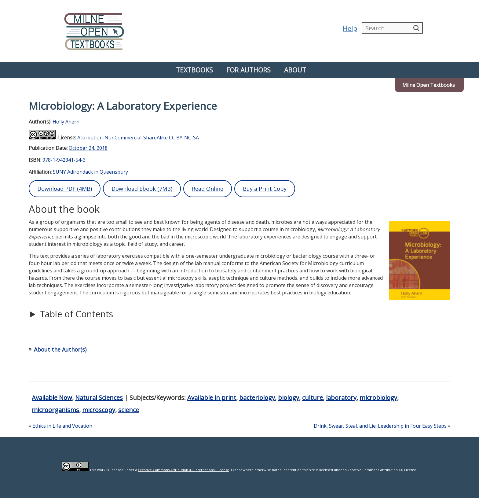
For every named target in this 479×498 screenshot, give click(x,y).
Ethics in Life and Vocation (62, 425)
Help (350, 28)
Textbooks (194, 69)
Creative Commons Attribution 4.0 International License (183, 469)
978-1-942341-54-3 (64, 160)
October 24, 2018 (88, 148)
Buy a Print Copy (265, 188)
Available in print (211, 397)
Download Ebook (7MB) (142, 188)
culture (312, 397)
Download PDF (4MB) (64, 188)
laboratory (341, 397)
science (128, 410)
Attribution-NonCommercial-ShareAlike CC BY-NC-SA (138, 137)
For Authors (248, 69)
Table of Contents (76, 314)
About (295, 69)
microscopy (98, 410)
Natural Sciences (99, 397)
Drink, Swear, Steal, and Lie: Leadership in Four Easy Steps (380, 425)
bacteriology (257, 397)
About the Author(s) (60, 349)
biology (288, 397)
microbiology (378, 397)
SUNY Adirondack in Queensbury (90, 171)
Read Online (207, 188)
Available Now (52, 397)
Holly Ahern (66, 121)
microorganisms (55, 410)
